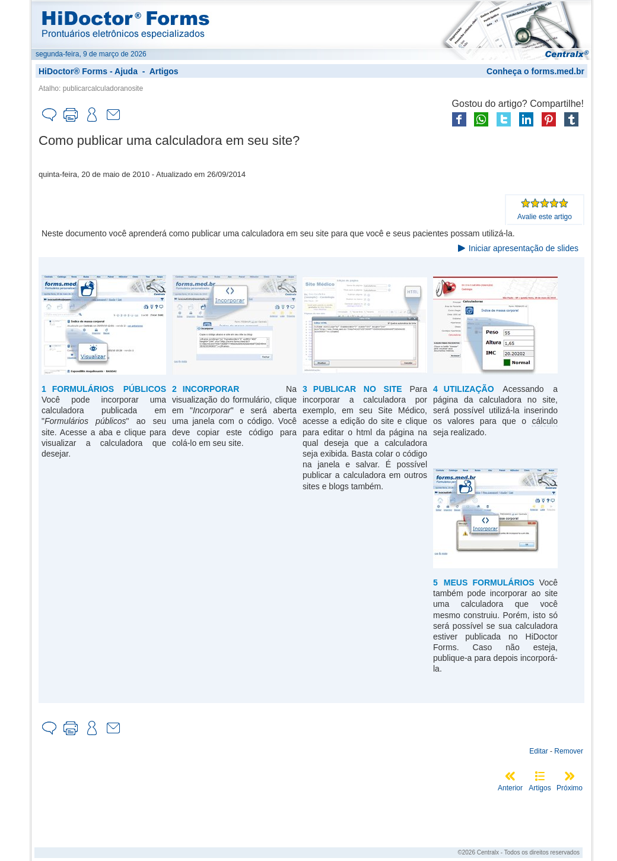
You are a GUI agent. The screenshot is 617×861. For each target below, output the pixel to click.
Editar (538, 751)
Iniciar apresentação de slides (523, 248)
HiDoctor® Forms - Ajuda (88, 71)
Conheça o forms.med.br (535, 71)
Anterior (510, 788)
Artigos (164, 71)
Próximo (569, 788)
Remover (568, 751)
